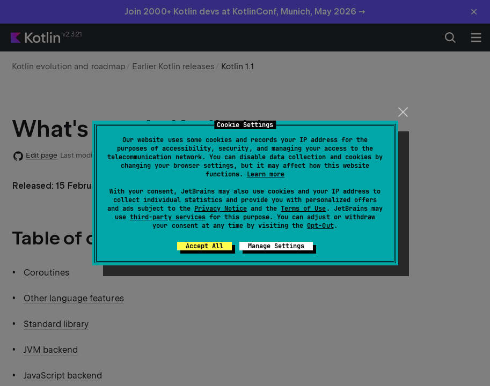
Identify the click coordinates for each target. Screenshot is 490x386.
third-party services (167, 217)
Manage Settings (276, 246)
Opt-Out (320, 225)
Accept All (204, 246)
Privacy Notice (220, 208)
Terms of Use (303, 208)
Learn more (265, 174)
